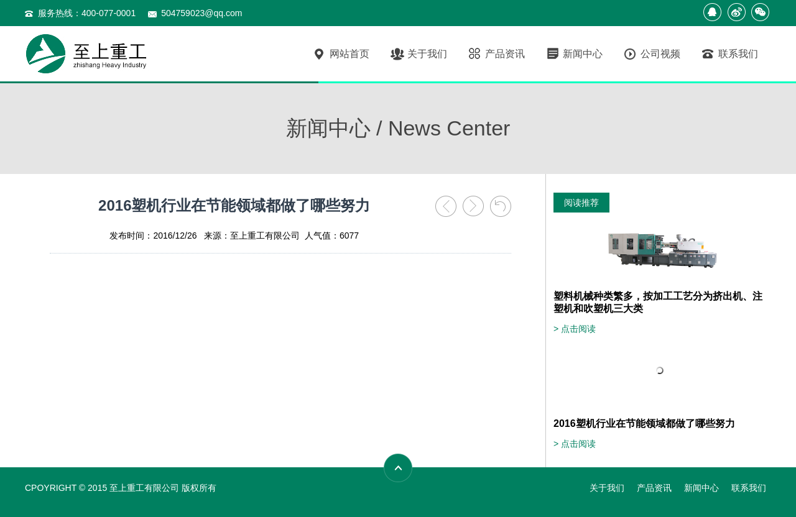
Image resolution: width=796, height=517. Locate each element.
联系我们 (729, 54)
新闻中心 (573, 54)
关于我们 (418, 54)
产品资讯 (495, 54)
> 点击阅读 (574, 329)
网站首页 (340, 54)
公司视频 (651, 54)
